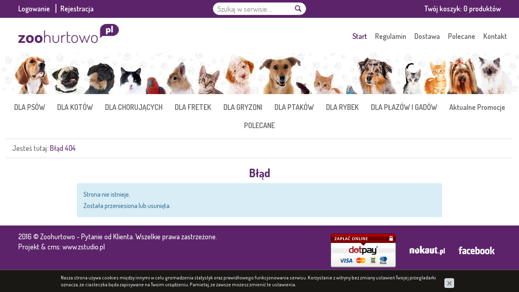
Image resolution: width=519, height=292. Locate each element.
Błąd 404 (63, 148)
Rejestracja (77, 8)
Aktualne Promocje (477, 107)
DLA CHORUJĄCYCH (134, 107)
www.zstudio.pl (83, 246)
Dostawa (427, 36)
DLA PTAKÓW (294, 107)
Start (359, 36)
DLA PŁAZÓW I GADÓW (404, 107)
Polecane (461, 36)
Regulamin (390, 36)
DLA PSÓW (29, 107)
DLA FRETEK (193, 107)
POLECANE (259, 125)
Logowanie (34, 8)
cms (53, 246)
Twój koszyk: (462, 8)
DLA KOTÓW (75, 107)
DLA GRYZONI (242, 107)
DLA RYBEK (342, 107)
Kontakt (495, 36)
